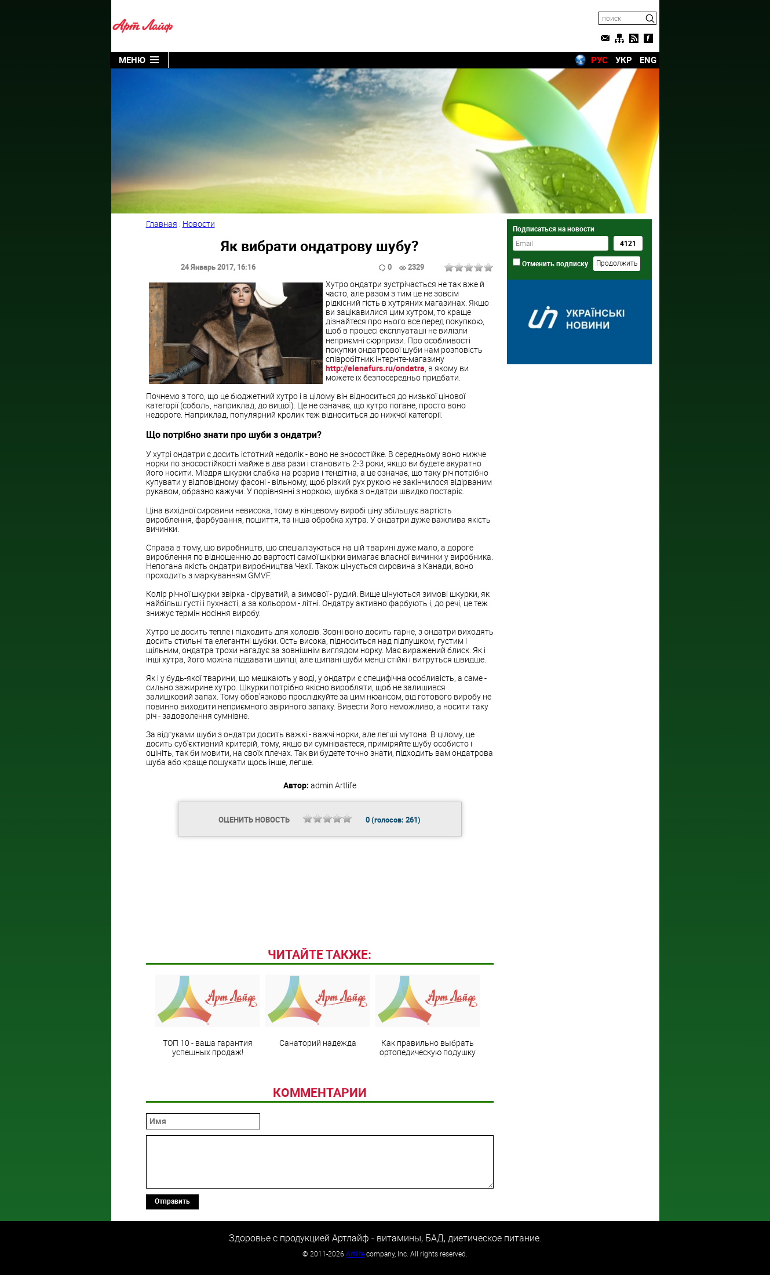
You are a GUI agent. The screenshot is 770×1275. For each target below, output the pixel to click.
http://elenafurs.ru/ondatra (375, 368)
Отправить (172, 1200)
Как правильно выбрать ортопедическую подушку (427, 1016)
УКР (623, 60)
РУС (599, 60)
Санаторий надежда (317, 1011)
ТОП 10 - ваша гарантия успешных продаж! (207, 1016)
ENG (648, 60)
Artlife (355, 1253)
